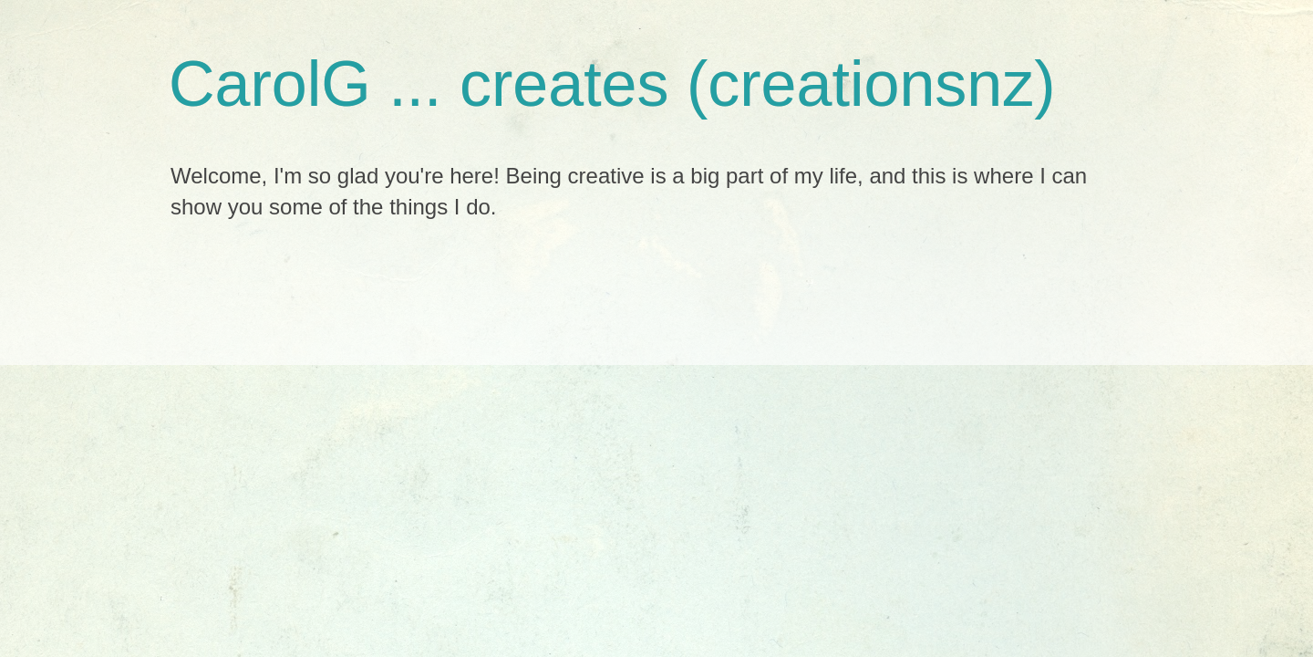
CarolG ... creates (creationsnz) (612, 84)
